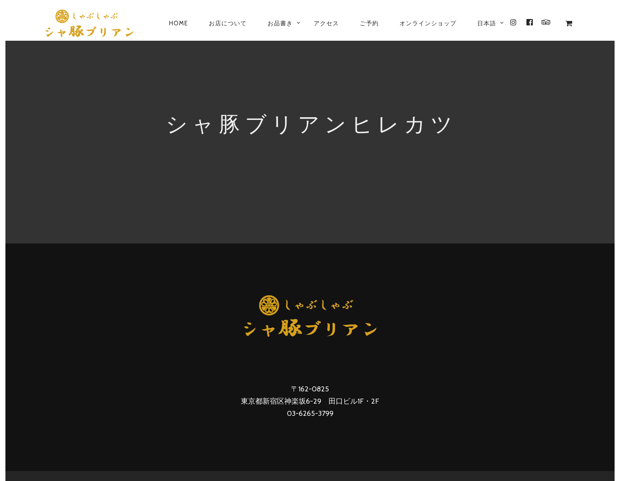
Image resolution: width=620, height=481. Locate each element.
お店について (228, 23)
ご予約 (369, 23)
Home (178, 23)
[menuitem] (487, 23)
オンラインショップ (427, 23)
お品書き (280, 23)
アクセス (326, 23)
